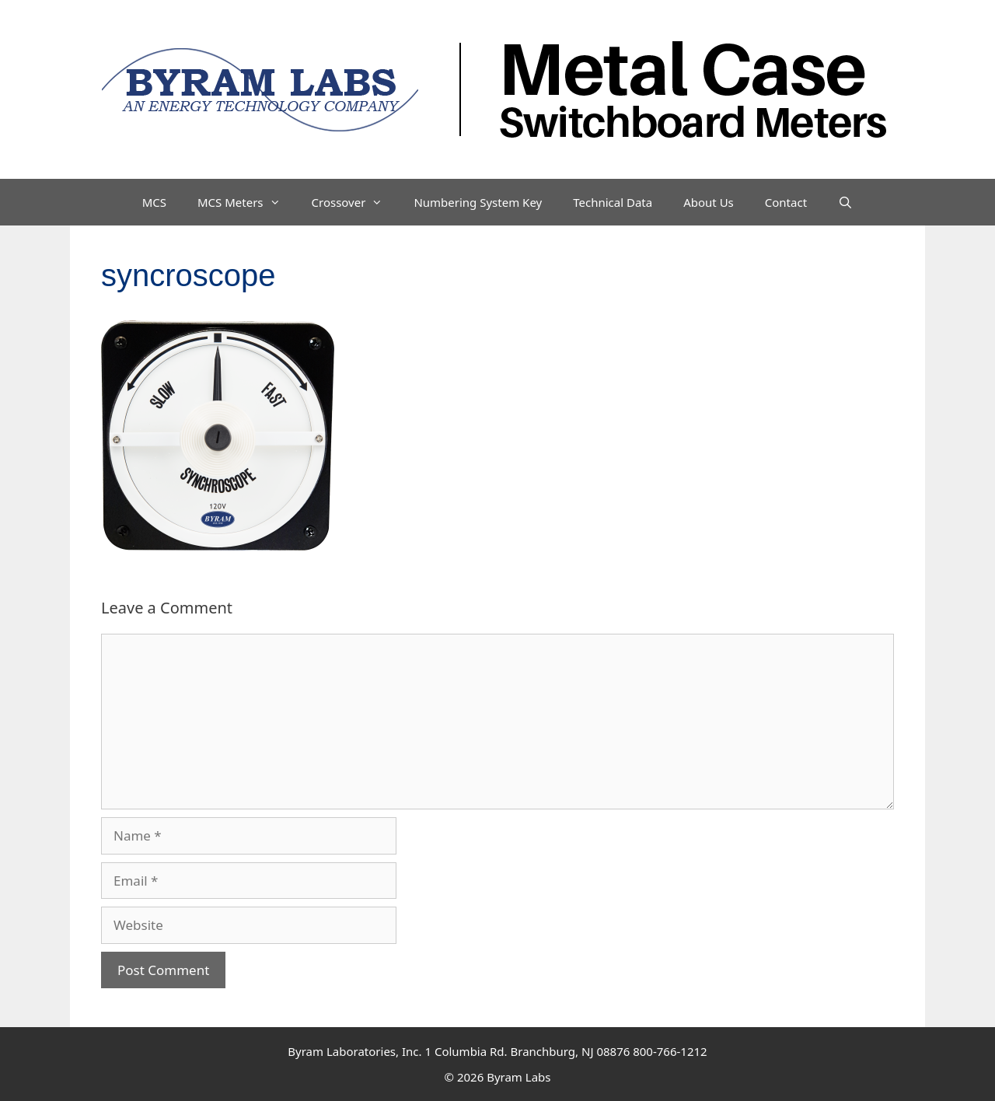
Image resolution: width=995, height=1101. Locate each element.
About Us (708, 202)
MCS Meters (246, 202)
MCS (154, 202)
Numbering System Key (478, 202)
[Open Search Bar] (845, 202)
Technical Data (612, 202)
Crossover (355, 202)
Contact (786, 202)
